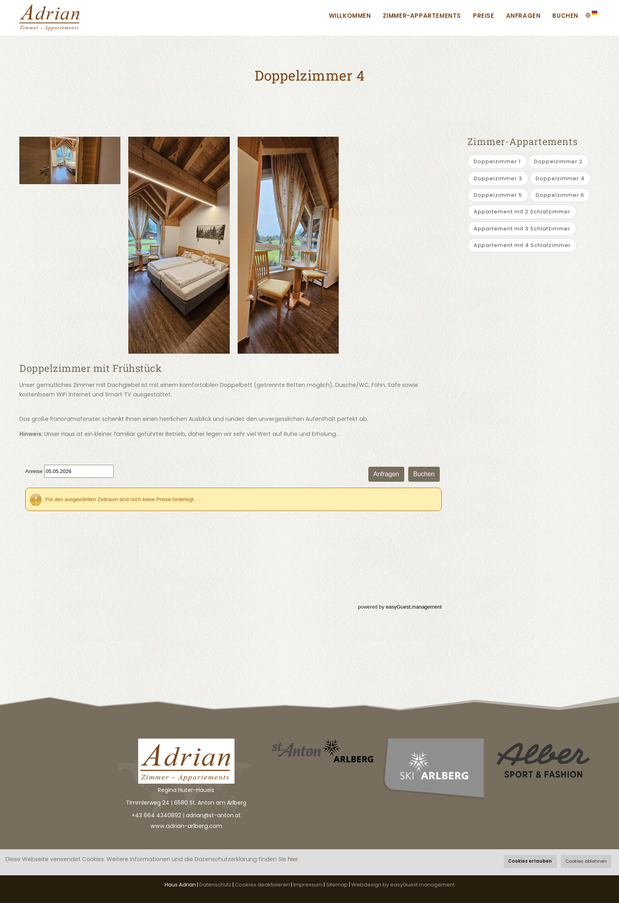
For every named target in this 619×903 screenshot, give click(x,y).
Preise (483, 15)
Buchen (565, 15)
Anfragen (523, 15)
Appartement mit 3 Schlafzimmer (522, 228)
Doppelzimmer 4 (560, 178)
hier (293, 859)
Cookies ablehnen (586, 861)
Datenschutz (215, 884)
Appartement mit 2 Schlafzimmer (522, 211)
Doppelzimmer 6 (560, 195)
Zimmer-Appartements (422, 15)
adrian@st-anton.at (213, 815)
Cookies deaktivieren (262, 884)
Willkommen (350, 15)
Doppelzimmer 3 (498, 178)
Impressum (308, 884)
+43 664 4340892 (156, 815)
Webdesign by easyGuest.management (403, 884)
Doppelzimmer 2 (558, 161)
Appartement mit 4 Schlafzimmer (522, 245)
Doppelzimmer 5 (498, 195)
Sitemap (337, 884)
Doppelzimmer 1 (497, 161)
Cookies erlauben (530, 861)
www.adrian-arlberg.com (186, 826)
